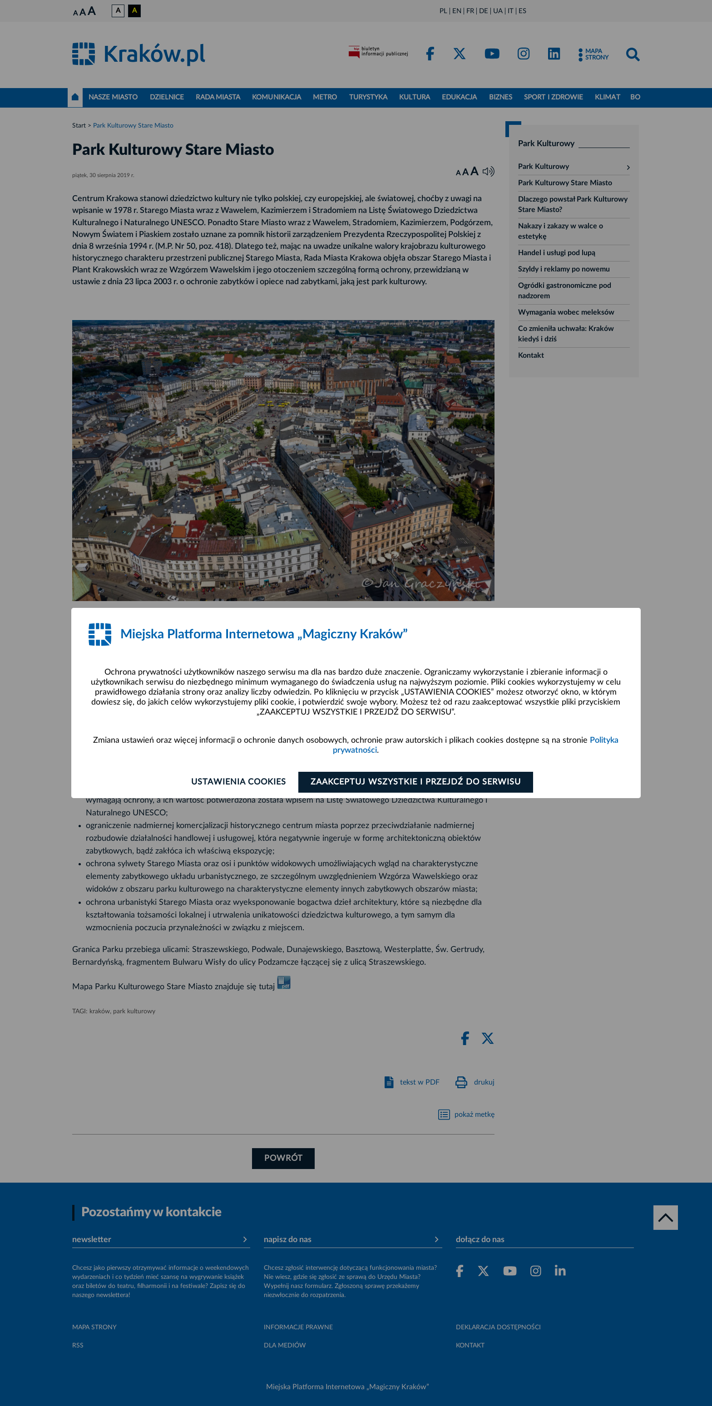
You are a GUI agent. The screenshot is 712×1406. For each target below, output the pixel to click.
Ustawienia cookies (238, 782)
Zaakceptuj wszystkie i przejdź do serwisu (416, 782)
